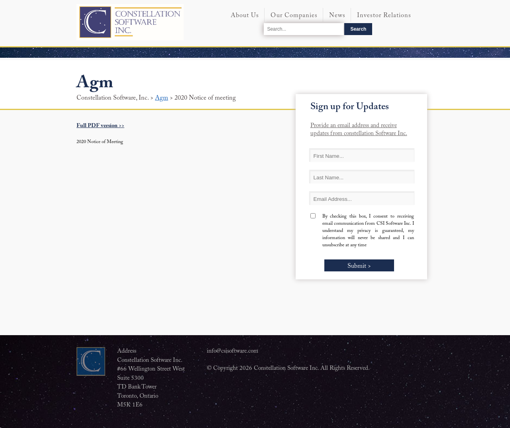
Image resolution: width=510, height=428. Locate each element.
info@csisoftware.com (232, 351)
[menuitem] (245, 19)
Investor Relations (384, 15)
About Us (245, 15)
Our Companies (294, 15)
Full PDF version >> (100, 126)
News (337, 15)
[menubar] (329, 17)
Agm (161, 98)
